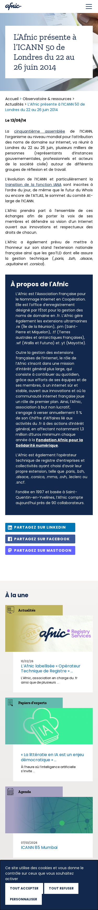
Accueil (12, 98)
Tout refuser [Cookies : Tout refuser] (61, 888)
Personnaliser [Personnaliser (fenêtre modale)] (23, 899)
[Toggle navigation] (89, 6)
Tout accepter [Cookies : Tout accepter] (24, 888)
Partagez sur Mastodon (43, 550)
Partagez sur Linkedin (40, 527)
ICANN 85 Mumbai (39, 847)
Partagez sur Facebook (42, 539)
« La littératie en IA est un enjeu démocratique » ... (52, 757)
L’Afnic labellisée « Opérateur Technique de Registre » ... (50, 668)
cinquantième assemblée (39, 131)
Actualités (14, 104)
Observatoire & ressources (47, 98)
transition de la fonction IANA (33, 184)
